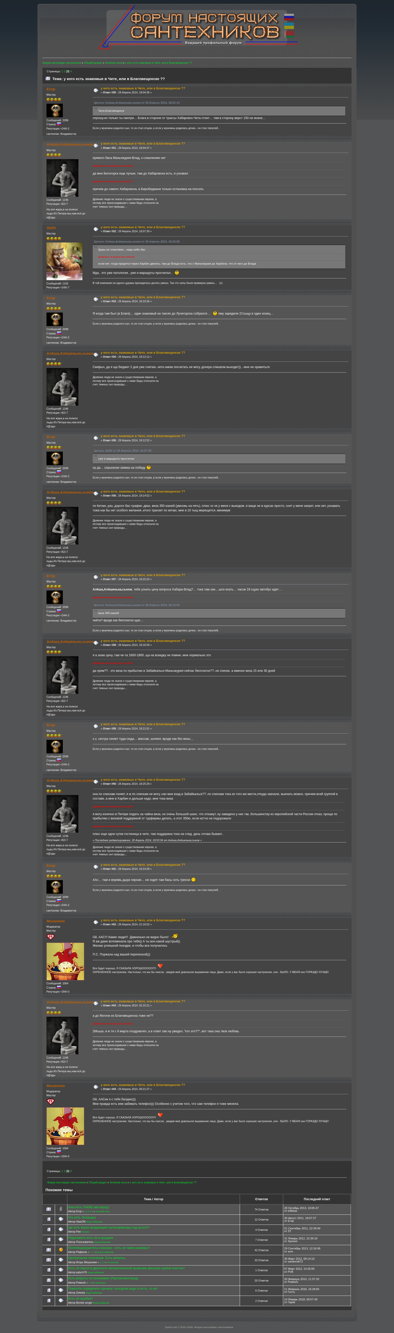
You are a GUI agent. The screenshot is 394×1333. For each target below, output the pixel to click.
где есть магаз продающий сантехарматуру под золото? (109, 1227)
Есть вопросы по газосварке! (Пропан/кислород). (103, 1278)
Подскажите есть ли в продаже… (92, 1238)
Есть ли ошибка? (80, 1298)
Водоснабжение (94, 1222)
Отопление (113, 1262)
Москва (85, 1232)
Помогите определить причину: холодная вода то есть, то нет (113, 1288)
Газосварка (100, 1283)
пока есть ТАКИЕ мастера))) (88, 1207)
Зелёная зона (103, 1211)
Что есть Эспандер (82, 1217)
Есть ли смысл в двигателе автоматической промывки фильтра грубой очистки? (126, 1268)
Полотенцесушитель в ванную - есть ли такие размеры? (109, 1248)
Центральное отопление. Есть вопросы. (97, 1258)
